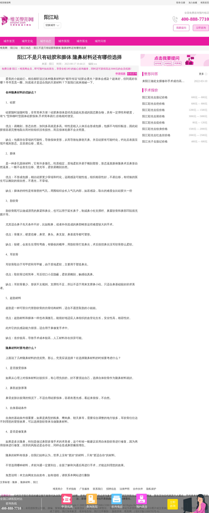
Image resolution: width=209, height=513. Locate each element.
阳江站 (14, 48)
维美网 (3, 48)
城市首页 (9, 41)
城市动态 (45, 41)
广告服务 (84, 489)
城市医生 (82, 41)
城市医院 (64, 41)
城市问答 (100, 41)
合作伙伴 (138, 489)
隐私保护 (151, 489)
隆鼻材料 (25, 482)
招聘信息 (111, 489)
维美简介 (58, 489)
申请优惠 (120, 73)
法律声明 (124, 489)
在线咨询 (132, 73)
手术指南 (71, 489)
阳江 (35, 482)
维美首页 (205, 2)
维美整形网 (5, 2)
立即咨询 (201, 27)
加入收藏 (193, 2)
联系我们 (98, 489)
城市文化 (27, 41)
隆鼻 (14, 482)
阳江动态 (26, 48)
